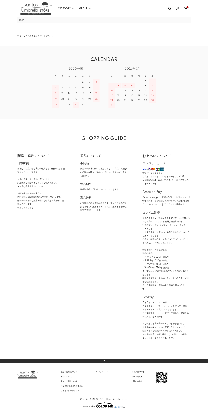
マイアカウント (138, 372)
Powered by (104, 405)
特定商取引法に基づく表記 (72, 386)
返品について (66, 377)
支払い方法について (69, 381)
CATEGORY (64, 9)
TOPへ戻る (104, 361)
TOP (21, 20)
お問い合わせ (137, 381)
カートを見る (137, 377)
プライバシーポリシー (70, 391)
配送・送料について (69, 372)
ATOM (105, 372)
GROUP (83, 9)
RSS (98, 372)
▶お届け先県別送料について (30, 186)
